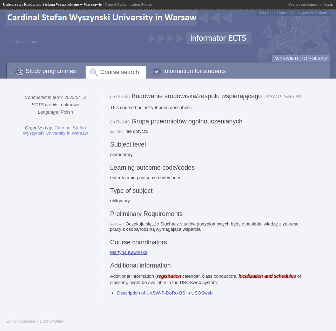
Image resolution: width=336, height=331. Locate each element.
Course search (119, 72)
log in (328, 4)
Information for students (194, 71)
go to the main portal (23, 42)
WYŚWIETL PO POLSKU (301, 58)
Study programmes (51, 71)
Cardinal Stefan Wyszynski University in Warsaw (55, 130)
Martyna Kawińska (128, 252)
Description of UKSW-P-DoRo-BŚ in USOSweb (165, 293)
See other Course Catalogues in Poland (293, 13)
